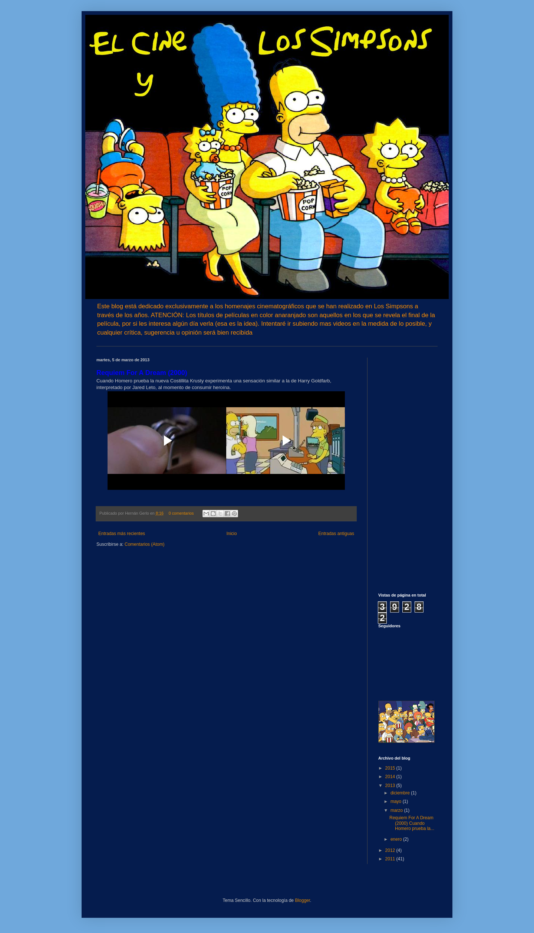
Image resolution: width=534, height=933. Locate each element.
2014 (390, 776)
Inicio (232, 533)
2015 (390, 768)
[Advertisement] (400, 469)
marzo (397, 810)
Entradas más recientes (121, 533)
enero (396, 839)
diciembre (400, 793)
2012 (390, 850)
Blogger (302, 900)
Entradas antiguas (336, 533)
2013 (390, 785)
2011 (390, 858)
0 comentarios (181, 513)
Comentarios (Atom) (144, 544)
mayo (396, 801)
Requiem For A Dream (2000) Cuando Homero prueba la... (411, 823)
